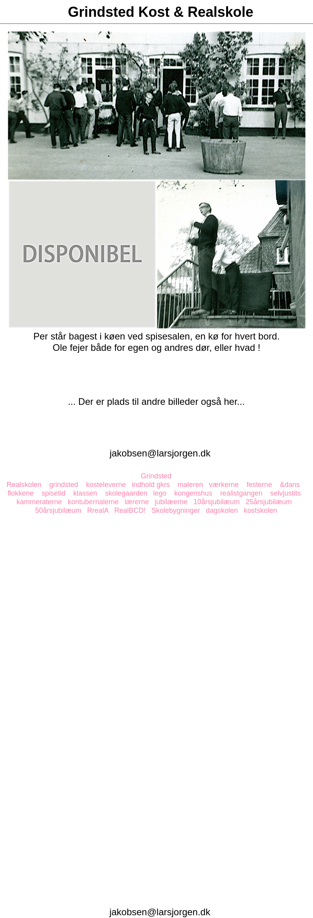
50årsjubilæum (58, 510)
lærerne (136, 502)
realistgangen (241, 493)
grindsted (63, 485)
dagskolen (222, 510)
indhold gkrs (151, 485)
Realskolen (24, 485)
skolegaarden (126, 493)
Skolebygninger (175, 510)
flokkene (20, 493)
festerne (259, 485)
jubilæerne (171, 502)
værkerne (224, 485)
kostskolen (260, 510)
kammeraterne (39, 502)
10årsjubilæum (217, 502)
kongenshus (193, 493)
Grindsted (156, 476)
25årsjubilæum (269, 502)
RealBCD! (130, 510)
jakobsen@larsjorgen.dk (160, 453)
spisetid (53, 493)
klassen (85, 493)
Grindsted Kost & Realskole (160, 12)
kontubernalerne (93, 502)
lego (159, 493)
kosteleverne (106, 485)
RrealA (97, 510)
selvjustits (285, 493)
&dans (290, 485)
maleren (190, 485)
